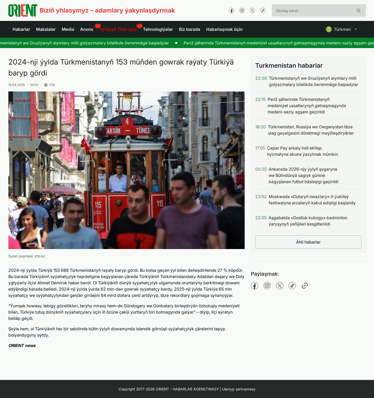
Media (68, 29)
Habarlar (21, 29)
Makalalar (46, 29)
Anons (86, 29)
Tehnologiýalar (158, 29)
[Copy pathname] (304, 285)
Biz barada (189, 29)
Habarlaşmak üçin (224, 29)
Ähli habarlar (308, 242)
